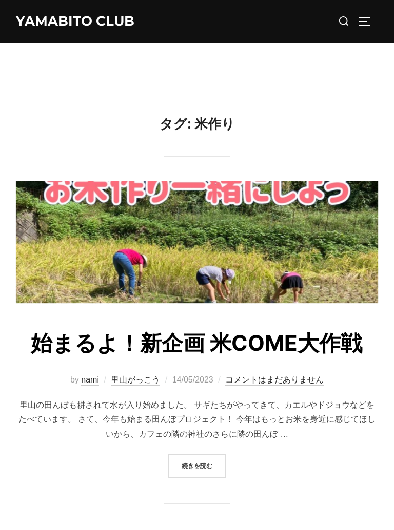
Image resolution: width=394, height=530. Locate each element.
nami (90, 379)
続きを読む (204, 465)
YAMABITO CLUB (75, 21)
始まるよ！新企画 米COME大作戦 (196, 343)
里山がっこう (135, 379)
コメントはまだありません (274, 379)
